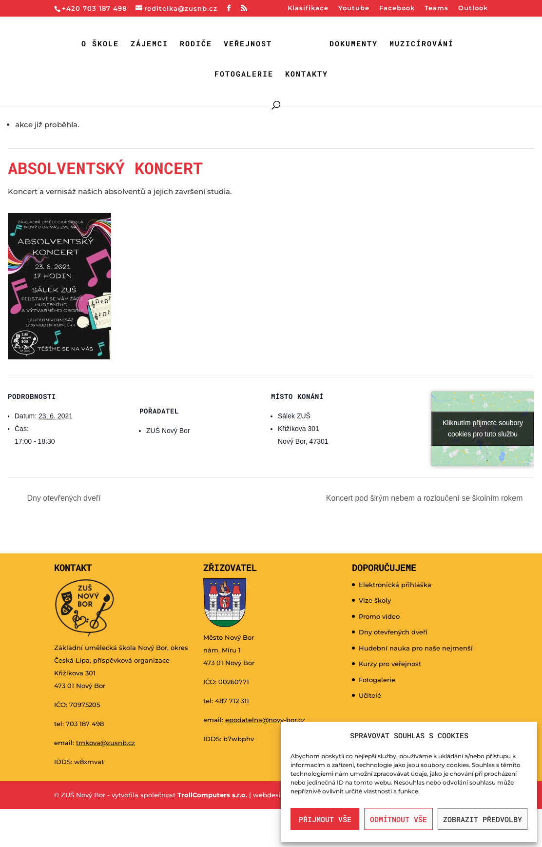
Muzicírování (421, 44)
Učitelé (370, 695)
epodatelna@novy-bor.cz (265, 720)
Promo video (379, 616)
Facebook (397, 8)
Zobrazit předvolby (482, 819)
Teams (436, 8)
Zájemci (149, 44)
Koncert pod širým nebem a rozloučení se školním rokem (425, 498)
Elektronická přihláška (395, 585)
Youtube (353, 8)
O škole (100, 44)
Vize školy (375, 600)
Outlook (473, 8)
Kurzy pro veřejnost (390, 664)
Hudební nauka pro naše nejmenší (416, 648)
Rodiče (196, 44)
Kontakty (306, 74)
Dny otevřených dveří (63, 498)
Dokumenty (353, 44)
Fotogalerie (243, 74)
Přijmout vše (325, 819)
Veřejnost (248, 44)
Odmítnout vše (398, 819)
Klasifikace (308, 8)
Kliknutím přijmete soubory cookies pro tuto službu (483, 428)
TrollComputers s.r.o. (212, 795)
